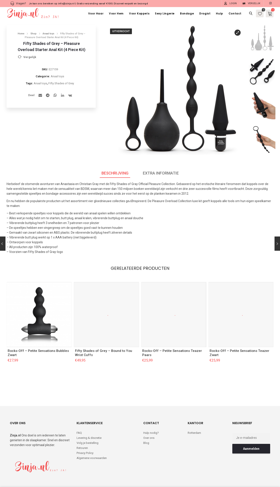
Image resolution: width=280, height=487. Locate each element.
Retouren (82, 430)
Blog (146, 425)
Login (233, 3)
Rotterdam (194, 414)
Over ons (148, 420)
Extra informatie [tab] (161, 173)
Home (21, 33)
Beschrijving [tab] (115, 173)
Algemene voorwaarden (92, 440)
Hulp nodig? (151, 414)
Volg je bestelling (87, 425)
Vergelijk (254, 3)
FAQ (79, 414)
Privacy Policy (85, 435)
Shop (33, 33)
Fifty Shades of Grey (61, 83)
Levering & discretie (89, 420)
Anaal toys (48, 33)
